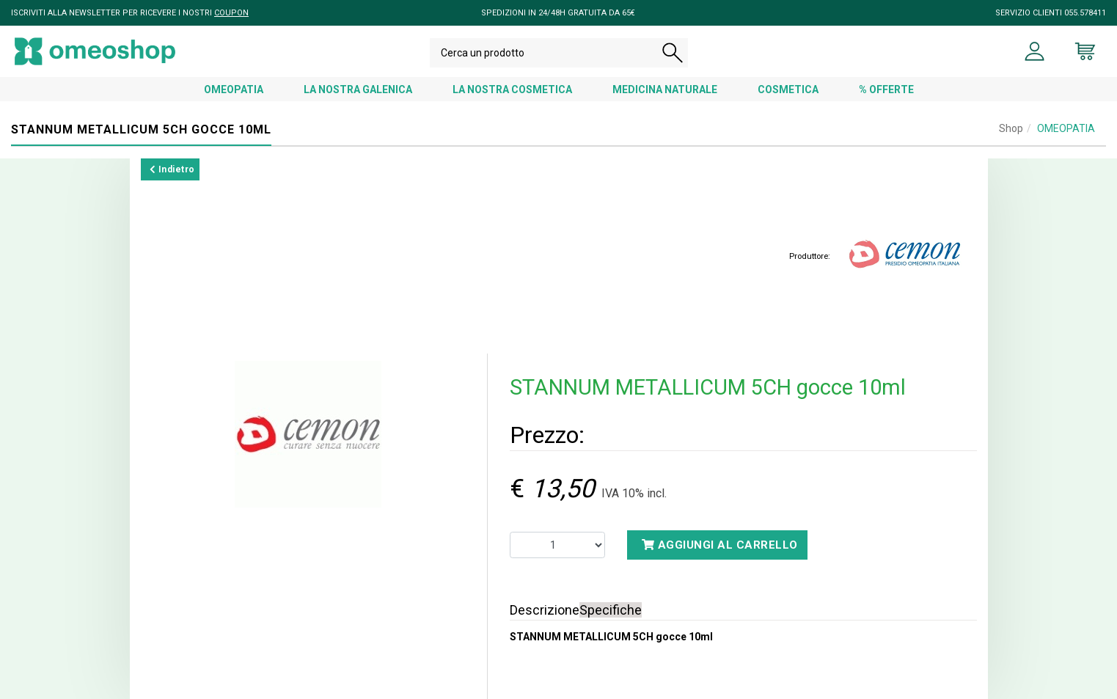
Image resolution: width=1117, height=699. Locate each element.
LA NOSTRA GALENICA (358, 89)
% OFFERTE (886, 89)
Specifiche (610, 610)
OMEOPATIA (233, 89)
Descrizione (544, 610)
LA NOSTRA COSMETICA (512, 89)
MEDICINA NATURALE (664, 89)
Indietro (172, 169)
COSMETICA (788, 89)
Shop (1011, 128)
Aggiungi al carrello (720, 545)
